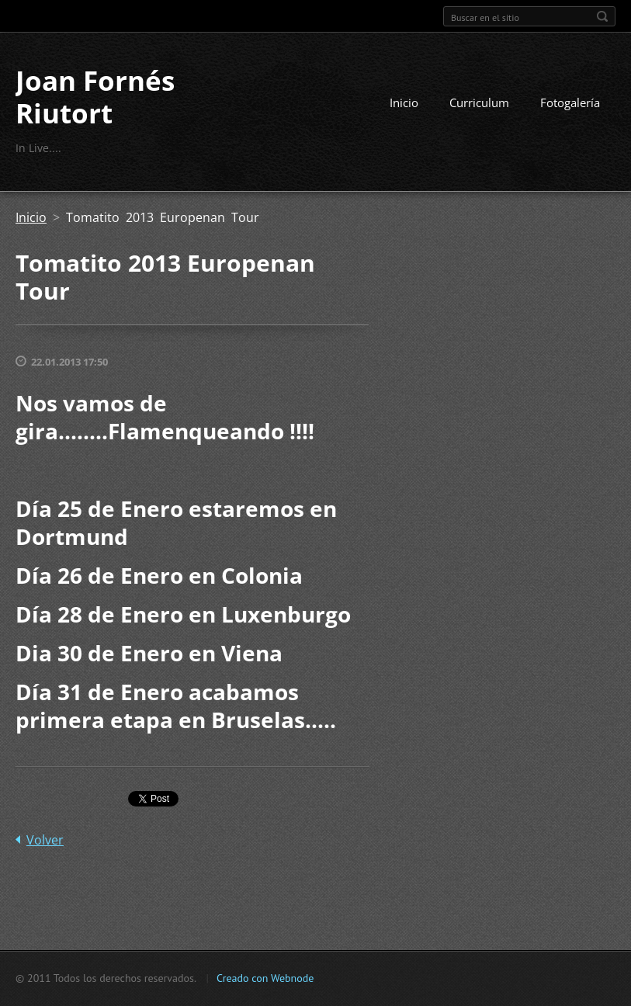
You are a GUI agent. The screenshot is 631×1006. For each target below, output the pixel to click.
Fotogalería (570, 102)
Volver (45, 839)
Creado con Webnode (265, 978)
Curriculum (479, 102)
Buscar (602, 16)
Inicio (404, 102)
